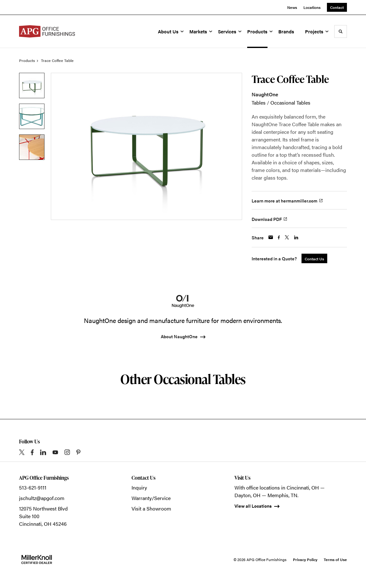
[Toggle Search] (340, 31)
